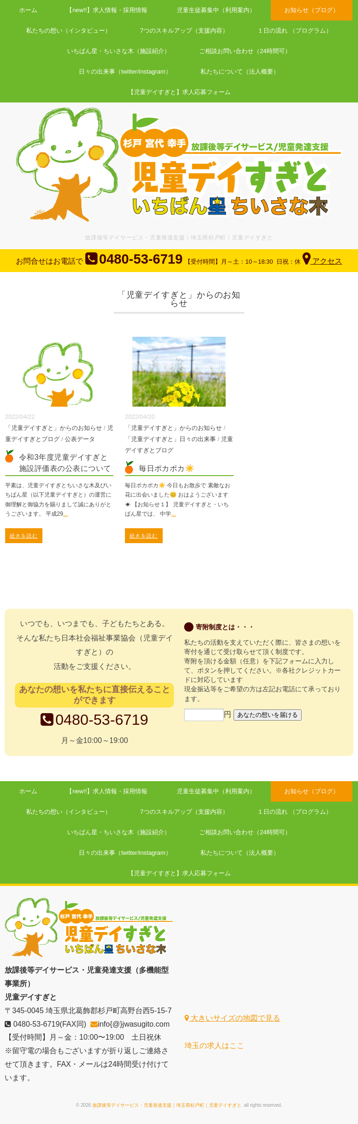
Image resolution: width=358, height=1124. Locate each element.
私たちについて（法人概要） (240, 71)
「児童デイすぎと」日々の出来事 (170, 439)
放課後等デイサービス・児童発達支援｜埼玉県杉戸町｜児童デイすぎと (166, 1105)
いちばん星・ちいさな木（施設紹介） (118, 51)
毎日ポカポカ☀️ (166, 468)
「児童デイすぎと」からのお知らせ (53, 427)
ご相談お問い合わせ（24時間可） (245, 51)
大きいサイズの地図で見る (232, 1018)
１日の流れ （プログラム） (295, 30)
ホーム (27, 10)
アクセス (322, 261)
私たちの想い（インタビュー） (67, 30)
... (65, 514)
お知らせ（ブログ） (313, 10)
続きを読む (24, 535)
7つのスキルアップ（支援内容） (184, 30)
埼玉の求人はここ (214, 1045)
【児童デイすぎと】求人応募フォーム (179, 92)
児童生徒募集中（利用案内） (216, 10)
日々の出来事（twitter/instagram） (124, 71)
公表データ (80, 439)
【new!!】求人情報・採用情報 (106, 10)
